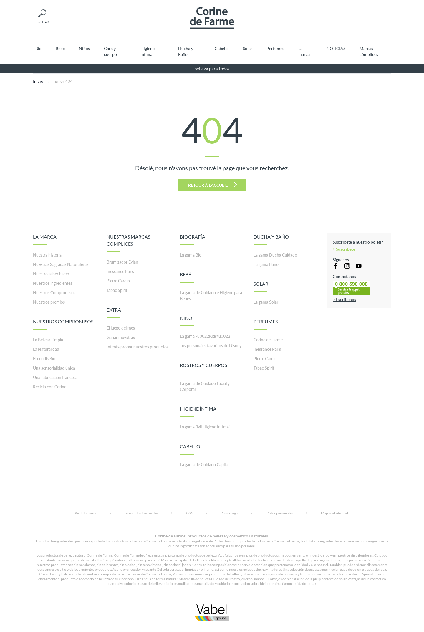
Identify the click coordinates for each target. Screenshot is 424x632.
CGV (189, 513)
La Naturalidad (46, 349)
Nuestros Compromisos (54, 292)
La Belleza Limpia (48, 339)
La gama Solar (266, 302)
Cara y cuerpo (110, 51)
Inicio (38, 81)
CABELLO (190, 449)
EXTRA (114, 312)
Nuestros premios (49, 302)
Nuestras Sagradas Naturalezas (60, 264)
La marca (304, 51)
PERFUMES (266, 324)
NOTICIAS (336, 48)
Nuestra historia (47, 254)
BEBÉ (187, 277)
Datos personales (279, 513)
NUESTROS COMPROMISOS (63, 324)
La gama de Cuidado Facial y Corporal (205, 386)
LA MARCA (45, 239)
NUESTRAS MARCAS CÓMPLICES (128, 243)
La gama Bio (190, 254)
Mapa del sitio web (335, 513)
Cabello (222, 48)
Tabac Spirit (117, 290)
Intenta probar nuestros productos (137, 346)
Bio (38, 48)
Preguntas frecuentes (141, 513)
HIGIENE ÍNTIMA (198, 411)
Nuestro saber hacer (51, 273)
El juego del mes (121, 327)
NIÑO (187, 320)
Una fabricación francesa (55, 377)
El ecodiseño (44, 358)
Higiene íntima (147, 51)
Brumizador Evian (122, 261)
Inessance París (120, 271)
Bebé (60, 48)
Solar (247, 48)
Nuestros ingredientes (52, 283)
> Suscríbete (344, 249)
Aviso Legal (229, 513)
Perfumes (275, 48)
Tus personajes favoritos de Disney (210, 345)
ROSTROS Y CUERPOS (203, 367)
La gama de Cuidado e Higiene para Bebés (211, 295)
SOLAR (261, 286)
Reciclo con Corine (49, 386)
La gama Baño (266, 264)
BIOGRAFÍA (192, 239)
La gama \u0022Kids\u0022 (205, 336)
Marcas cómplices (369, 51)
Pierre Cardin (118, 280)
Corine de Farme (268, 339)
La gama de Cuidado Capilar (204, 464)
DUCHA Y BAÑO (271, 239)
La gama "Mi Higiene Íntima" (205, 426)
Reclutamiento (86, 513)
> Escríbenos (344, 299)
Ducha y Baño (185, 51)
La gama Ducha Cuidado (275, 254)
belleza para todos (212, 68)
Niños (84, 48)
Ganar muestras (121, 337)
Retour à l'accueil (212, 185)
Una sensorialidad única (54, 367)
